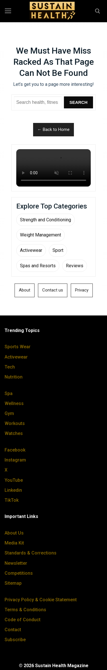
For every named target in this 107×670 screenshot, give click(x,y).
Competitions (19, 573)
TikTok (12, 500)
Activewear (31, 250)
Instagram (15, 460)
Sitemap (13, 583)
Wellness (14, 403)
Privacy (81, 290)
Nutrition (14, 377)
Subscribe (15, 639)
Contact (13, 629)
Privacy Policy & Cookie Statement (41, 599)
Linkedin (13, 490)
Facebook (15, 450)
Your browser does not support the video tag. (53, 168)
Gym (9, 413)
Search (78, 102)
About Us (14, 533)
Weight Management (40, 235)
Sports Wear (18, 346)
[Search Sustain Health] (38, 102)
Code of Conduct (23, 619)
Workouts (15, 423)
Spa (9, 393)
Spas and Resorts (38, 265)
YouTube (14, 480)
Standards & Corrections (30, 553)
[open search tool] (97, 11)
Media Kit (14, 543)
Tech (10, 367)
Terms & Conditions (25, 609)
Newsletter (16, 563)
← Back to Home (53, 129)
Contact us (52, 290)
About (24, 290)
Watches (14, 433)
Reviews (74, 265)
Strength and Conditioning (45, 219)
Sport (58, 250)
